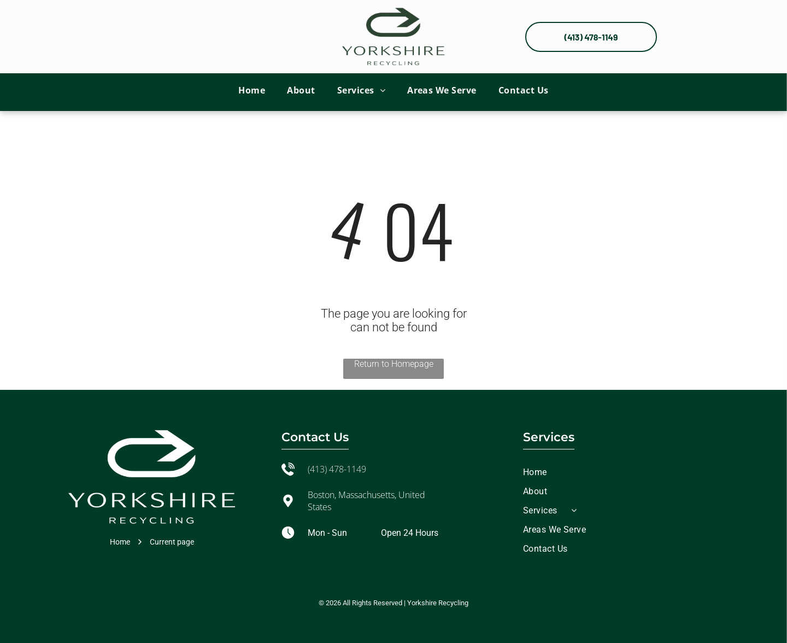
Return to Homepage (393, 364)
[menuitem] (251, 89)
